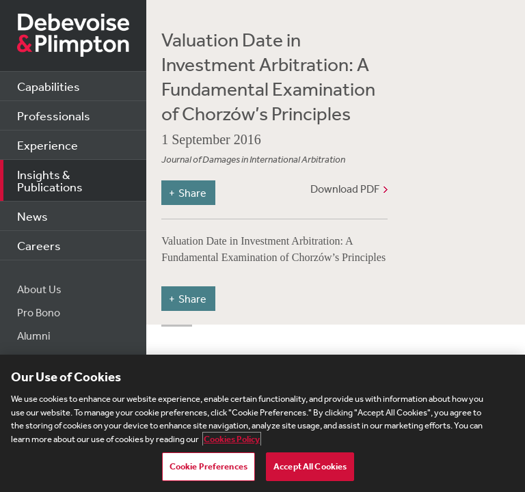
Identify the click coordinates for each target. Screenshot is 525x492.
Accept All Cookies (310, 466)
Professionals (53, 115)
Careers (39, 245)
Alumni (34, 335)
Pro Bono (38, 312)
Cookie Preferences (208, 466)
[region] (262, 423)
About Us (39, 289)
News (32, 215)
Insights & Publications (50, 180)
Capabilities (48, 86)
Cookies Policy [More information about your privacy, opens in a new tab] (232, 439)
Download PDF (344, 188)
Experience (47, 144)
